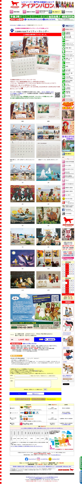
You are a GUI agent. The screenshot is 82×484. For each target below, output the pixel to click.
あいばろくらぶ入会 (41, 467)
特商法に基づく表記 (67, 467)
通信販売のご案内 (20, 467)
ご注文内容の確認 (58, 467)
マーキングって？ (52, 400)
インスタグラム (42, 460)
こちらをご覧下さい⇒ (56, 456)
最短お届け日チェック (50, 467)
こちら (36, 370)
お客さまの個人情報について (30, 467)
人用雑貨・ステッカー (21, 25)
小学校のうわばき (68, 347)
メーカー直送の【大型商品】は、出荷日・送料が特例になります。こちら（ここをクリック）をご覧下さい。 (42, 429)
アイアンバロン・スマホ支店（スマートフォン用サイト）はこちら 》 (42, 475)
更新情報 (14, 467)
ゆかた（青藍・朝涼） (68, 318)
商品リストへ (35, 395)
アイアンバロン (13, 25)
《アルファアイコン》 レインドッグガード (68, 333)
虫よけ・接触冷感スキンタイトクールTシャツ (68, 375)
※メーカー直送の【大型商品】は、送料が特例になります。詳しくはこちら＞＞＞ (26, 447)
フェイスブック (30, 460)
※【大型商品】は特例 (66, 414)
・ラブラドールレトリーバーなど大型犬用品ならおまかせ (42, 478)
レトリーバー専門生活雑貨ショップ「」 (42, 479)
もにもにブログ (53, 460)
